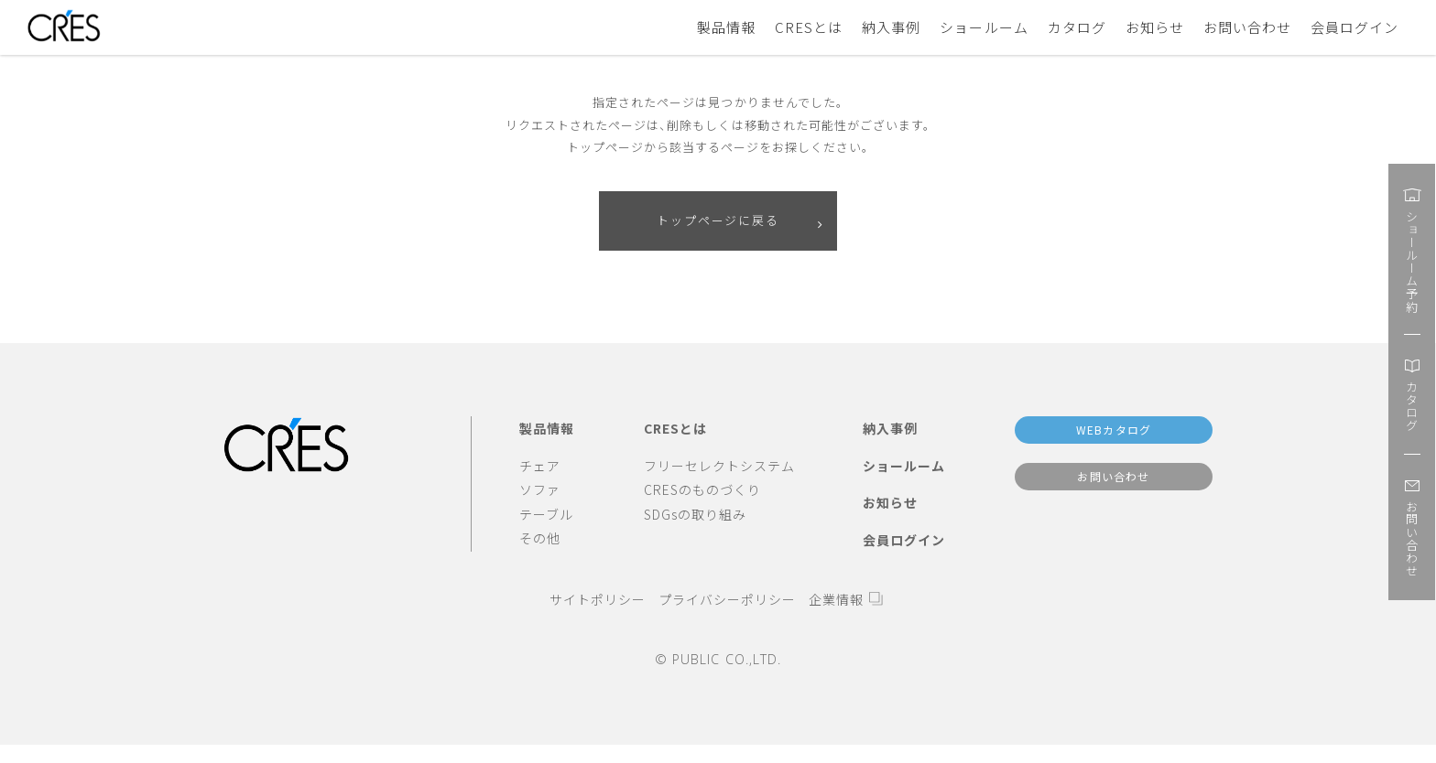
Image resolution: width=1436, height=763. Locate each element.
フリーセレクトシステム (719, 466)
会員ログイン (1354, 27)
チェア (539, 466)
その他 (539, 540)
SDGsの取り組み (695, 515)
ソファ (539, 491)
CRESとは (809, 27)
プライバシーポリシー (727, 601)
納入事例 (891, 27)
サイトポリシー (597, 601)
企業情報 (836, 601)
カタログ (1077, 27)
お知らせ (1155, 27)
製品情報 (726, 27)
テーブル (546, 515)
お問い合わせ (1247, 27)
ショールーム (984, 27)
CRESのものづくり (702, 491)
